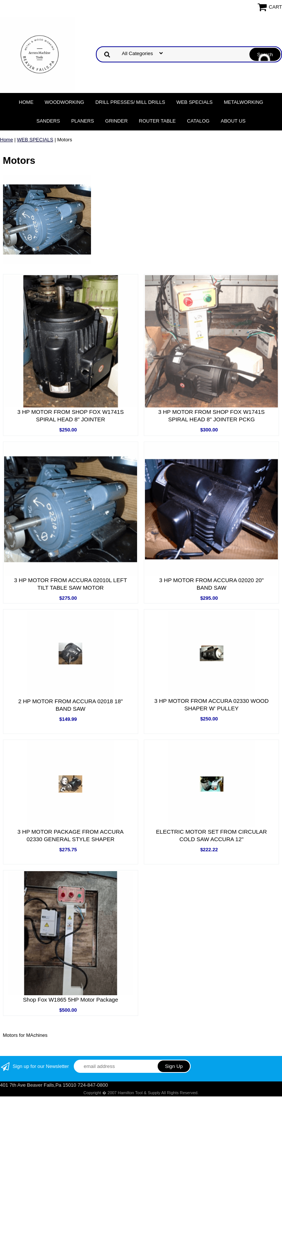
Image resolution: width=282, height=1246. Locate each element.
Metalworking (243, 102)
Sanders (48, 121)
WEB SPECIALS (194, 102)
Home (26, 102)
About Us (233, 121)
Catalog (198, 121)
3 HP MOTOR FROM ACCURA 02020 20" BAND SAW (211, 584)
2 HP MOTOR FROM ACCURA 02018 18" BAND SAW (70, 705)
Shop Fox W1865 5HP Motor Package (70, 999)
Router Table (157, 121)
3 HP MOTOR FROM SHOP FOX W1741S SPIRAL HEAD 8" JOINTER (70, 415)
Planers (82, 121)
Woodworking (64, 102)
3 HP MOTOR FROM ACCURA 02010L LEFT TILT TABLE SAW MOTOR (70, 584)
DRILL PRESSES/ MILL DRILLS (130, 102)
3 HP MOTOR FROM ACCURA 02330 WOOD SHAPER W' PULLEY (211, 704)
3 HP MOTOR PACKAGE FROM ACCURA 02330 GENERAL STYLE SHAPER (71, 835)
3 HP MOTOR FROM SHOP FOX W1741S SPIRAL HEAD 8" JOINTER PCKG (211, 415)
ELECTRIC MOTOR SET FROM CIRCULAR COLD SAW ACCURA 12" (211, 835)
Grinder (116, 121)
